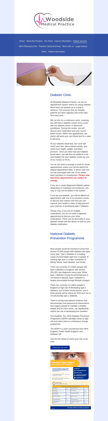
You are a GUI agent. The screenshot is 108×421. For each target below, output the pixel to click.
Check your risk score (60, 347)
